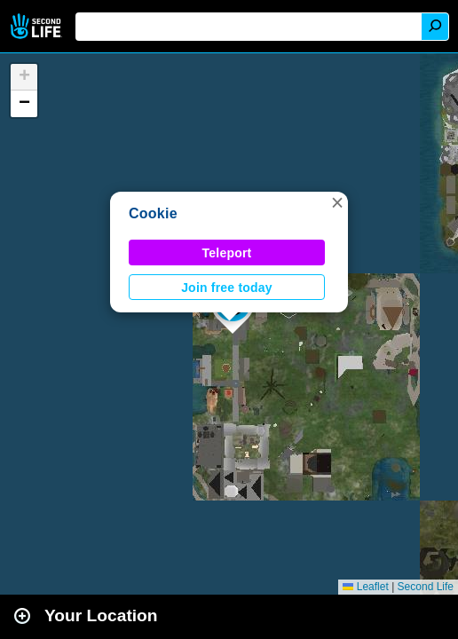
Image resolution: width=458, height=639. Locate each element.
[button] (337, 202)
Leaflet (365, 586)
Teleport (227, 253)
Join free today (226, 287)
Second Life (38, 26)
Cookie (153, 213)
